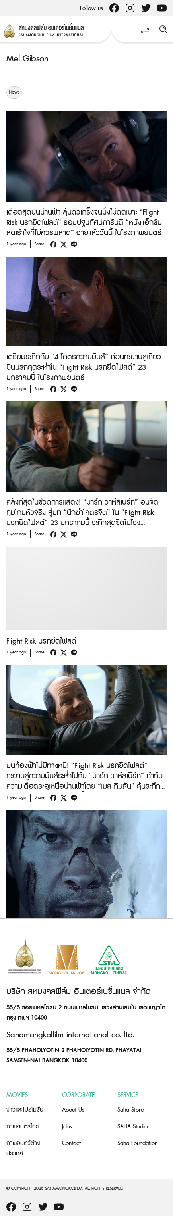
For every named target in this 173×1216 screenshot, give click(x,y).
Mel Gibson (27, 59)
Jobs (67, 1126)
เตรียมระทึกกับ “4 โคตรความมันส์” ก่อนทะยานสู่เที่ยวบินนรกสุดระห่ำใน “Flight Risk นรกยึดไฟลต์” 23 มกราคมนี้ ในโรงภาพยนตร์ (83, 368)
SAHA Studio (132, 1126)
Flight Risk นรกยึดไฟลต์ (41, 641)
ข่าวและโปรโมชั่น (24, 1109)
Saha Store (130, 1109)
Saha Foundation (137, 1143)
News (14, 92)
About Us (73, 1109)
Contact (71, 1143)
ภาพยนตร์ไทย (22, 1126)
